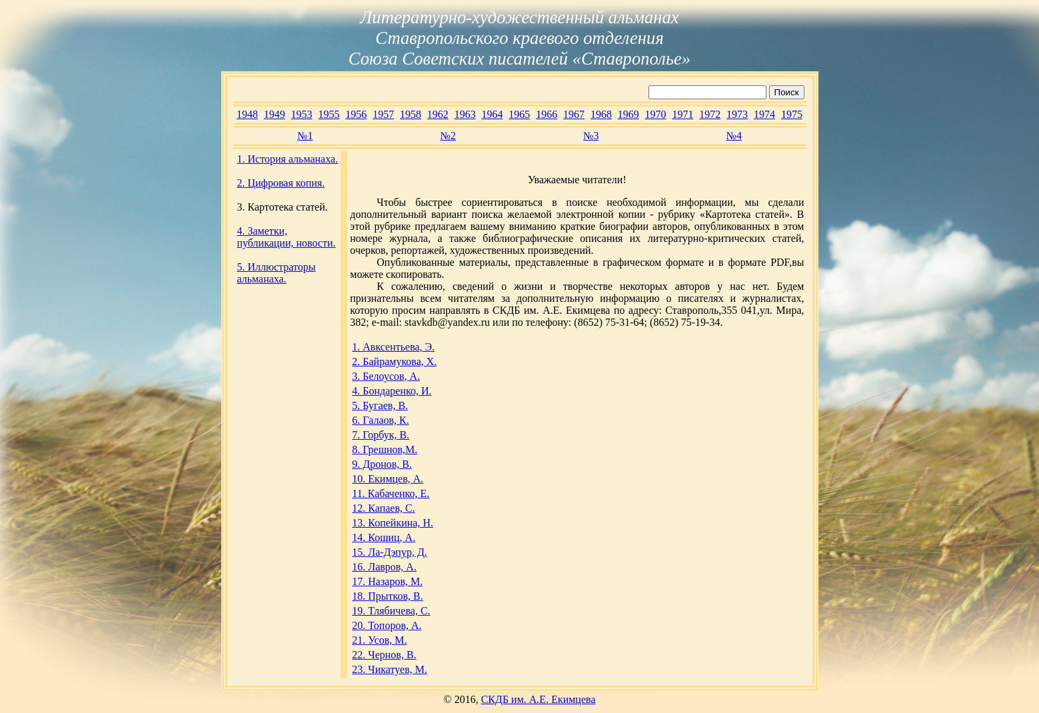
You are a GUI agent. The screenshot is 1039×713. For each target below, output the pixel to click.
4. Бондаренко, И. (391, 390)
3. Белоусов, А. (386, 376)
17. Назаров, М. (387, 581)
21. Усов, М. (379, 640)
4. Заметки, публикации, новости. (286, 237)
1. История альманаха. (288, 159)
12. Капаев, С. (383, 508)
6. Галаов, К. (380, 420)
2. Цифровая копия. (281, 183)
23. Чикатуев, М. (389, 669)
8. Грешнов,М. (384, 449)
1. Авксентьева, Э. (393, 347)
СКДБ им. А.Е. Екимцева (538, 699)
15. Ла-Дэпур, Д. (389, 552)
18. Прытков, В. (387, 596)
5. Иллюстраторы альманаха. (276, 273)
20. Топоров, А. (386, 625)
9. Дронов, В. (382, 464)
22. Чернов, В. (384, 654)
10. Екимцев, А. (387, 478)
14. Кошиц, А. (383, 537)
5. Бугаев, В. (380, 405)
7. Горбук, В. (380, 434)
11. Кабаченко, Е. (390, 493)
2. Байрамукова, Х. (394, 361)
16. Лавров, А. (384, 566)
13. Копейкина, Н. (392, 522)
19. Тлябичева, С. (391, 610)
